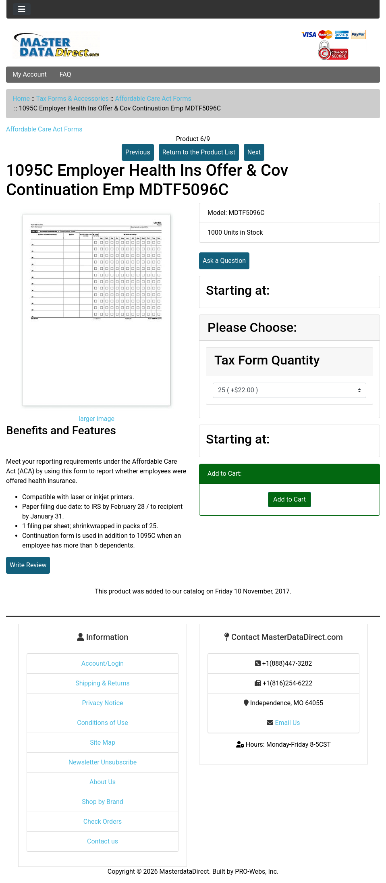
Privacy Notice (102, 703)
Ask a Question (224, 260)
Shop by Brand (102, 802)
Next (254, 152)
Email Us (283, 723)
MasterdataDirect (184, 871)
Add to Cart (289, 499)
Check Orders (102, 821)
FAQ (65, 74)
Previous (137, 152)
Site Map (102, 742)
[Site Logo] (68, 45)
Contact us (102, 841)
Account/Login (102, 663)
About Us (102, 782)
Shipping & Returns (102, 683)
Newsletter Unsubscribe (102, 762)
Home (21, 98)
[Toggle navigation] (22, 9)
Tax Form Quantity (267, 360)
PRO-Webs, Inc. (256, 871)
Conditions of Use (102, 723)
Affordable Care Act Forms (153, 98)
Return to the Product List (198, 152)
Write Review (28, 565)
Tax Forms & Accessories (72, 98)
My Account (29, 74)
